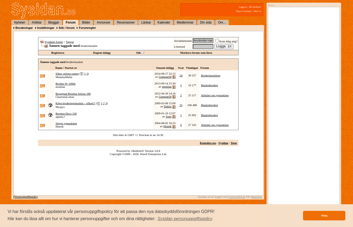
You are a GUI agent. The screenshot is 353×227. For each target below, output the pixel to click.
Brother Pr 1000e (66, 83)
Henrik (60, 126)
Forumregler (87, 27)
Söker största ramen (67, 73)
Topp (234, 142)
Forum (71, 22)
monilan (60, 86)
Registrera (57, 52)
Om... (222, 22)
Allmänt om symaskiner (215, 95)
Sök (138, 52)
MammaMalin (64, 77)
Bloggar (53, 22)
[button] (185, 219)
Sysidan (223, 142)
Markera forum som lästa (196, 52)
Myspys (60, 106)
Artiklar (37, 22)
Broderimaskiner (211, 75)
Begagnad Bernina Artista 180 (73, 93)
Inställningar (45, 27)
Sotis (169, 116)
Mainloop (256, 197)
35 (181, 105)
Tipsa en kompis (243, 11)
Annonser (103, 22)
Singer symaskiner (66, 123)
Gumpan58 (165, 76)
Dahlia (168, 106)
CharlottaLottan (65, 96)
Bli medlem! (255, 7)
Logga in (243, 7)
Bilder (86, 22)
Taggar (70, 41)
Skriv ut (257, 11)
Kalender (164, 22)
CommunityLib (236, 197)
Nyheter (19, 22)
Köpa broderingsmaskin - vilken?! (75, 103)
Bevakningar (24, 27)
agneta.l (60, 116)
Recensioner (126, 22)
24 (181, 75)
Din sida (206, 22)
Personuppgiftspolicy (25, 197)
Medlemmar (185, 22)
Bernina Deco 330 (66, 113)
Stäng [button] (324, 215)
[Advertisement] (302, 63)
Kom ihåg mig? (226, 41)
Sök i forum (67, 27)
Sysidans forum (54, 41)
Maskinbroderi (209, 85)
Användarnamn (183, 40)
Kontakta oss (208, 142)
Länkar (146, 22)
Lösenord (179, 46)
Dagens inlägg (102, 52)
